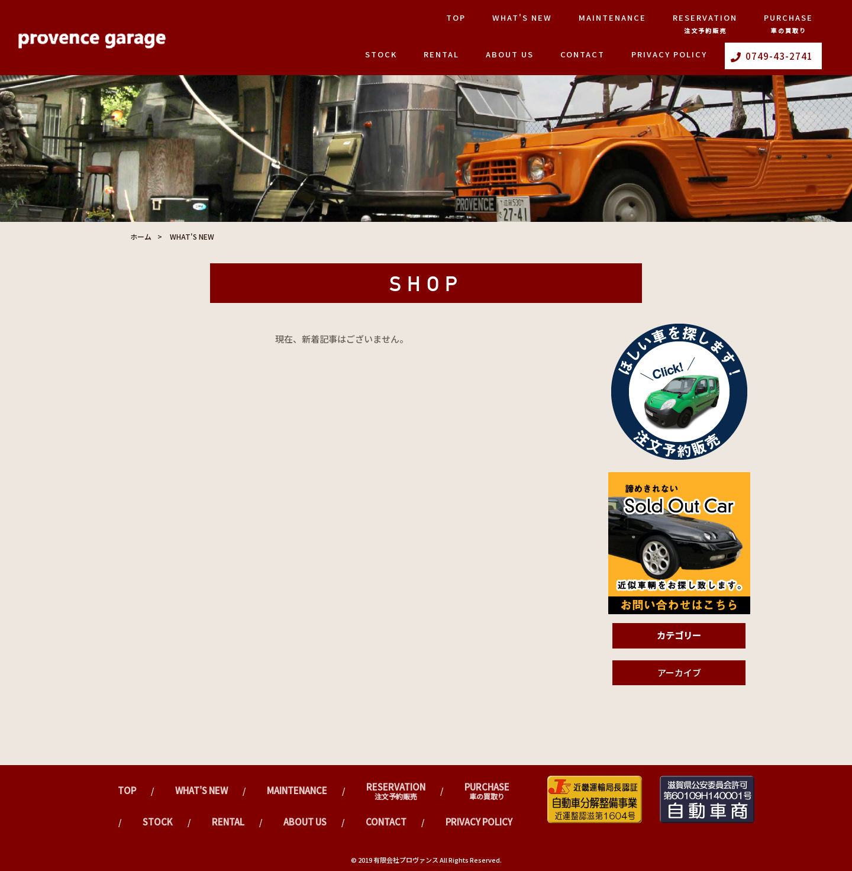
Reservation (705, 23)
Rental (441, 54)
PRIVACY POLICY (669, 54)
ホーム (140, 236)
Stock (381, 54)
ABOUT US (510, 54)
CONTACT (582, 54)
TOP (456, 17)
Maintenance (612, 17)
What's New (522, 17)
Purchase (788, 23)
